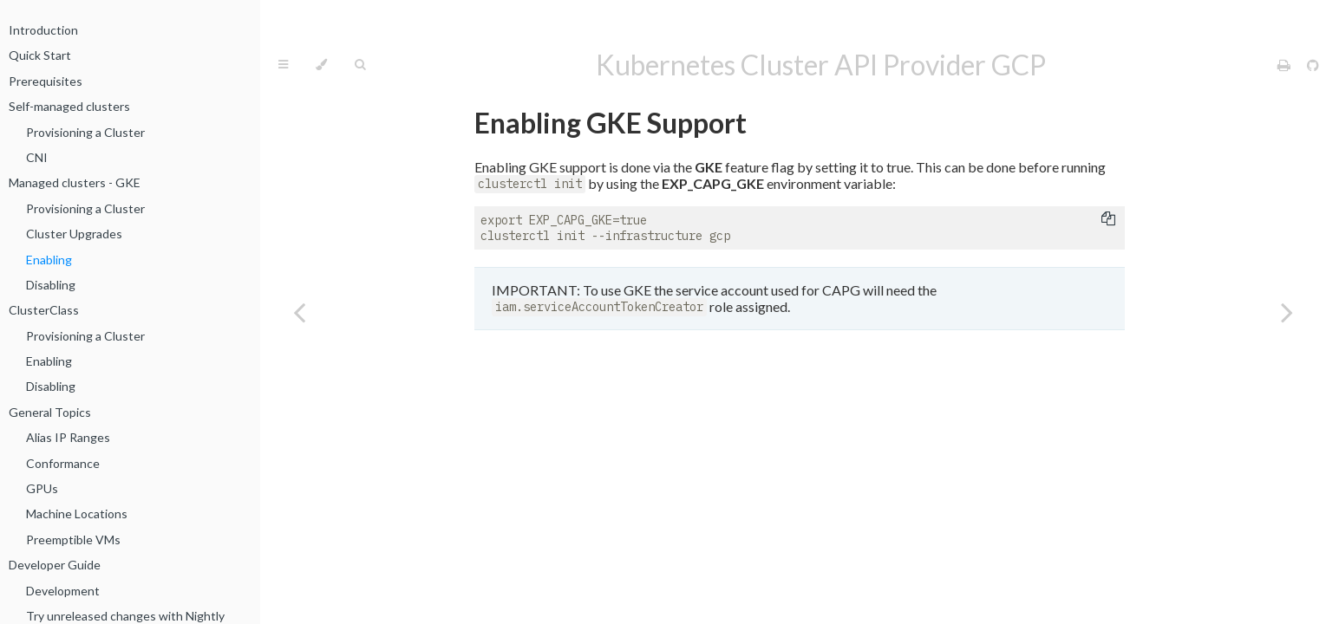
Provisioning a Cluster (85, 132)
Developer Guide (55, 564)
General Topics (50, 412)
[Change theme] (321, 65)
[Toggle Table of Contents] (283, 65)
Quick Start (40, 55)
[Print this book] (1285, 64)
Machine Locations (76, 513)
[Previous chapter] (299, 312)
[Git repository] (1313, 64)
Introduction (43, 30)
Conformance (63, 463)
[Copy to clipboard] (1108, 220)
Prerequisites (45, 81)
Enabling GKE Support (610, 123)
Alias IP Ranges (68, 437)
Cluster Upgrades (74, 233)
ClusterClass (44, 309)
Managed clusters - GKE (74, 182)
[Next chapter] (1287, 312)
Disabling (50, 284)
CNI (37, 157)
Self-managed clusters (69, 106)
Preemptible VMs (73, 539)
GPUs (42, 488)
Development (63, 590)
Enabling (49, 259)
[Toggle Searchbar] (360, 65)
